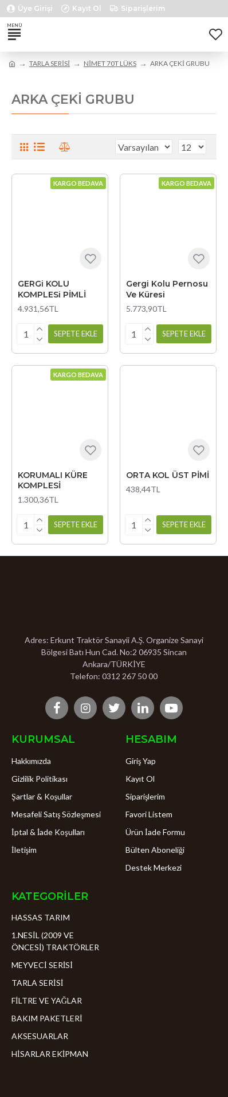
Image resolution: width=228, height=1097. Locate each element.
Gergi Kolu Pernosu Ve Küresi (167, 289)
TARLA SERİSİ (49, 63)
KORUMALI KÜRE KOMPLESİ (53, 480)
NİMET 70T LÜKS (110, 63)
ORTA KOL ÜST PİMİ (167, 475)
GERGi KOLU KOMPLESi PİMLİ (52, 289)
